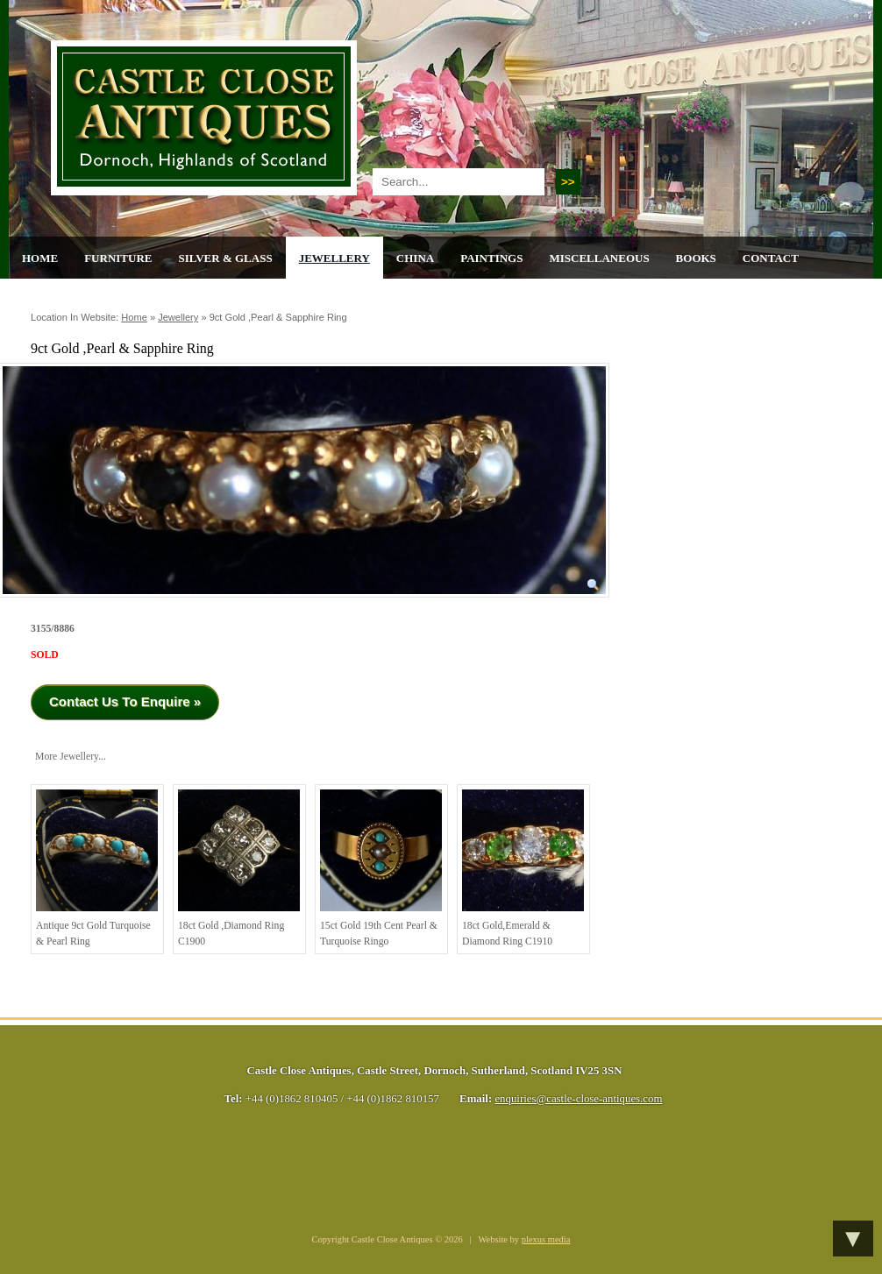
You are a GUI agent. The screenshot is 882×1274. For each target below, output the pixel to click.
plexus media (546, 1239)
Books (696, 258)
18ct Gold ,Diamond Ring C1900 (239, 868)
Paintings (491, 258)
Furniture (118, 258)
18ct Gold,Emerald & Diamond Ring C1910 (523, 868)
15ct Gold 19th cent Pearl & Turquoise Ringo (381, 868)
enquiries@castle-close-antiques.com (578, 1099)
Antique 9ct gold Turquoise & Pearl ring (97, 868)
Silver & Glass (225, 258)
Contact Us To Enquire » (125, 701)
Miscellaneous (599, 258)
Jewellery (334, 258)
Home (40, 258)
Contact (771, 258)
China (415, 258)
